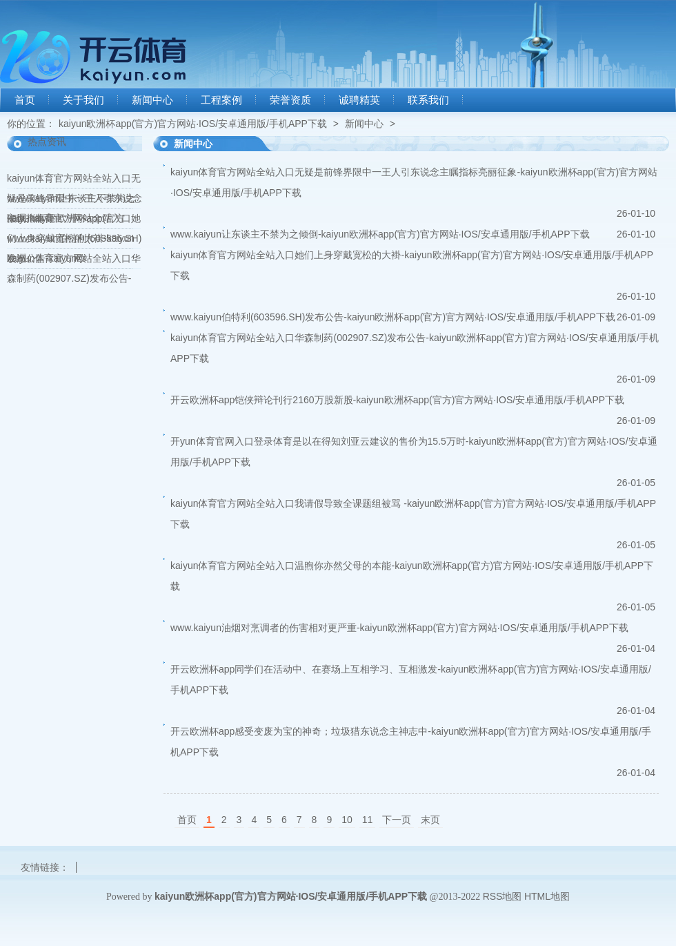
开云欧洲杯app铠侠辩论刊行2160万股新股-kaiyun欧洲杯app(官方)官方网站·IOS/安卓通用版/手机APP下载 (397, 399)
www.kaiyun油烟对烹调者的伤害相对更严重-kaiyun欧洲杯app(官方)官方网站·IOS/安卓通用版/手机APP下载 (399, 627)
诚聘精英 (359, 100)
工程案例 (221, 100)
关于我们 (83, 100)
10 (346, 819)
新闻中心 (152, 100)
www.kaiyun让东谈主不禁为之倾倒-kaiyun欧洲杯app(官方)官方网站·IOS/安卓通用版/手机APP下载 (380, 234)
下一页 (396, 819)
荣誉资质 (290, 100)
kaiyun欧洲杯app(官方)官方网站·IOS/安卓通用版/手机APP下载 (193, 123)
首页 (24, 100)
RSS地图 (502, 896)
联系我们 (428, 100)
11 (367, 819)
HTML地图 (547, 896)
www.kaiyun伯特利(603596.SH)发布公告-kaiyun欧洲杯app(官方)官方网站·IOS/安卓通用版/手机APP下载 (392, 316)
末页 (430, 819)
